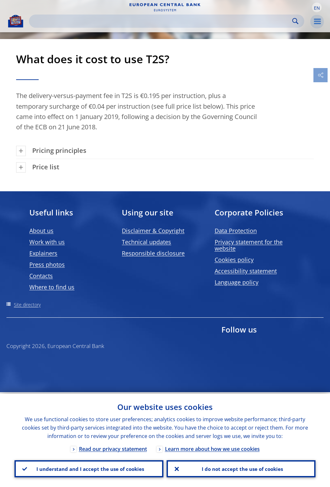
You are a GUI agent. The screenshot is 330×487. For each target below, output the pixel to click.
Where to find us (51, 287)
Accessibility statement (246, 271)
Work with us (47, 242)
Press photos (47, 264)
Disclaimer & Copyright (153, 230)
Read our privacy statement (113, 447)
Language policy (236, 282)
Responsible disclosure (153, 253)
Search (295, 21)
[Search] (161, 21)
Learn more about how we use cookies (212, 447)
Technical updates (146, 242)
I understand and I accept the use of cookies (89, 468)
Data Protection (236, 230)
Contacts (41, 276)
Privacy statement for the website (249, 245)
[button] (317, 7)
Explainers (43, 253)
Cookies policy (234, 259)
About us (41, 230)
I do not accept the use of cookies (241, 468)
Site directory (27, 305)
